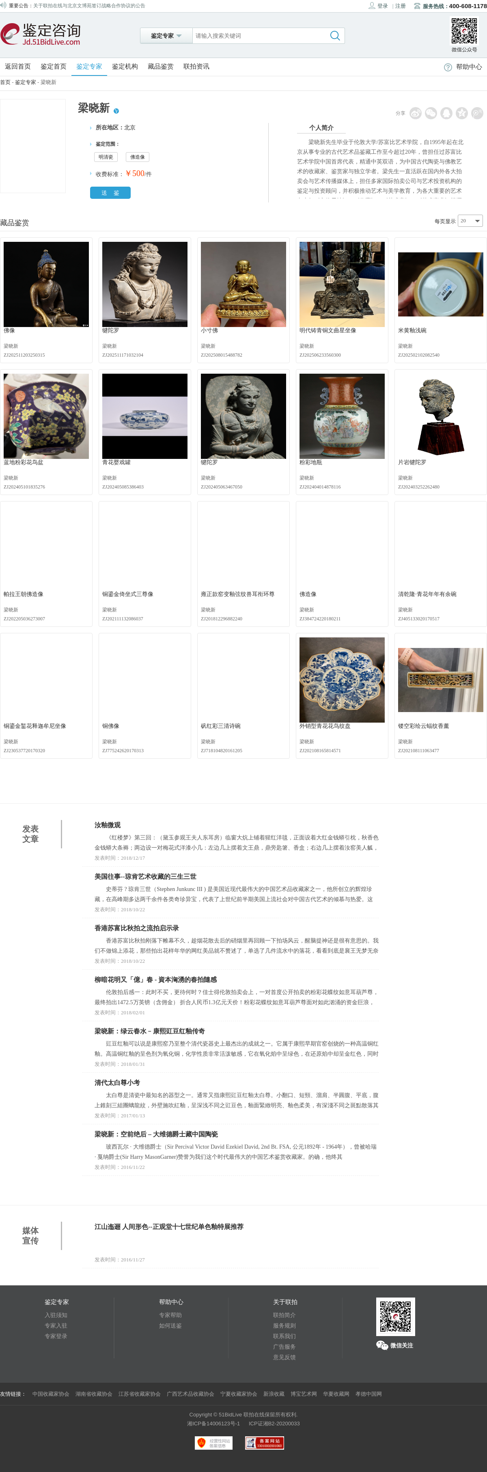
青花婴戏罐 (116, 462)
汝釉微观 (108, 825)
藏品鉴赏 (161, 66)
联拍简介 (284, 1315)
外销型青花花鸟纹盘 (325, 726)
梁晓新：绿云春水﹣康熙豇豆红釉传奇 (150, 1031)
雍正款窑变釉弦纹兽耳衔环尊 (238, 594)
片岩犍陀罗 (412, 462)
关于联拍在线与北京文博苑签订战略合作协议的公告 (89, 6)
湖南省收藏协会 (93, 1394)
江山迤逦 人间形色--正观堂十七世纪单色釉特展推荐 (169, 1226)
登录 (378, 5)
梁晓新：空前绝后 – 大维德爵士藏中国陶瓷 (156, 1134)
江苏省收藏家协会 (140, 1394)
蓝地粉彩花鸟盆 (23, 462)
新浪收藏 (273, 1394)
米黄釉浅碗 (412, 330)
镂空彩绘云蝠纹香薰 (423, 726)
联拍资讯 (196, 66)
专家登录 (56, 1336)
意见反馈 (284, 1357)
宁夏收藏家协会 (238, 1394)
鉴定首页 (54, 66)
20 (463, 220)
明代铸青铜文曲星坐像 (328, 330)
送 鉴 (110, 192)
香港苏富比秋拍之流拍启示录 (137, 928)
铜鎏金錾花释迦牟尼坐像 (35, 726)
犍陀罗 (110, 330)
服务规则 (284, 1325)
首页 (5, 82)
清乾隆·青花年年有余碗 (427, 594)
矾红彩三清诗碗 (221, 726)
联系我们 (284, 1336)
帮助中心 (463, 66)
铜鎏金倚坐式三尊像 (127, 594)
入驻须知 (56, 1315)
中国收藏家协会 (50, 1394)
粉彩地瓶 (311, 462)
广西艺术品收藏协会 (190, 1394)
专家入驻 (56, 1325)
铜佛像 (110, 726)
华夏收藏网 (336, 1394)
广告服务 (284, 1346)
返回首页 (18, 66)
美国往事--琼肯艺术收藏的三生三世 (145, 876)
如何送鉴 (170, 1325)
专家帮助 (170, 1315)
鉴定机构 (125, 66)
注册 (400, 6)
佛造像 (308, 594)
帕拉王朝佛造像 (23, 594)
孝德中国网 (369, 1394)
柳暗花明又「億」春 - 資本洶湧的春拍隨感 (156, 979)
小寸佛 (209, 330)
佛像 (9, 330)
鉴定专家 (89, 66)
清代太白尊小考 (117, 1082)
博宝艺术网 (304, 1394)
